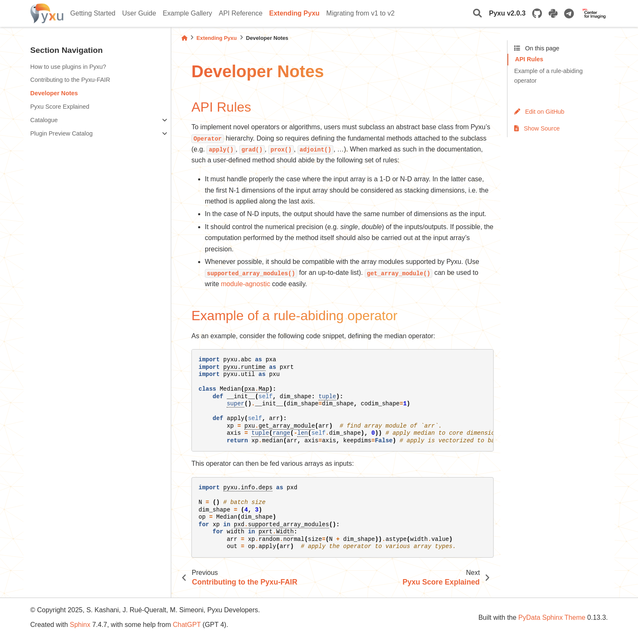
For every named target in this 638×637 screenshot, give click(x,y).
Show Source (537, 128)
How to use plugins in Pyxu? (68, 66)
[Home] (184, 38)
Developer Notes (54, 93)
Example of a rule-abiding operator (548, 76)
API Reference (240, 13)
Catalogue (44, 120)
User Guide (139, 13)
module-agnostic (245, 283)
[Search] (477, 13)
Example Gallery (187, 13)
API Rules (529, 59)
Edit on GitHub (539, 111)
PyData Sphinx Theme (552, 617)
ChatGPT (187, 624)
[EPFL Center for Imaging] (594, 13)
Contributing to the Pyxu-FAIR (70, 79)
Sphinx (80, 624)
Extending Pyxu (294, 13)
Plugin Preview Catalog (61, 133)
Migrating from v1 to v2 (360, 13)
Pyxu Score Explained (59, 106)
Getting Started (92, 13)
